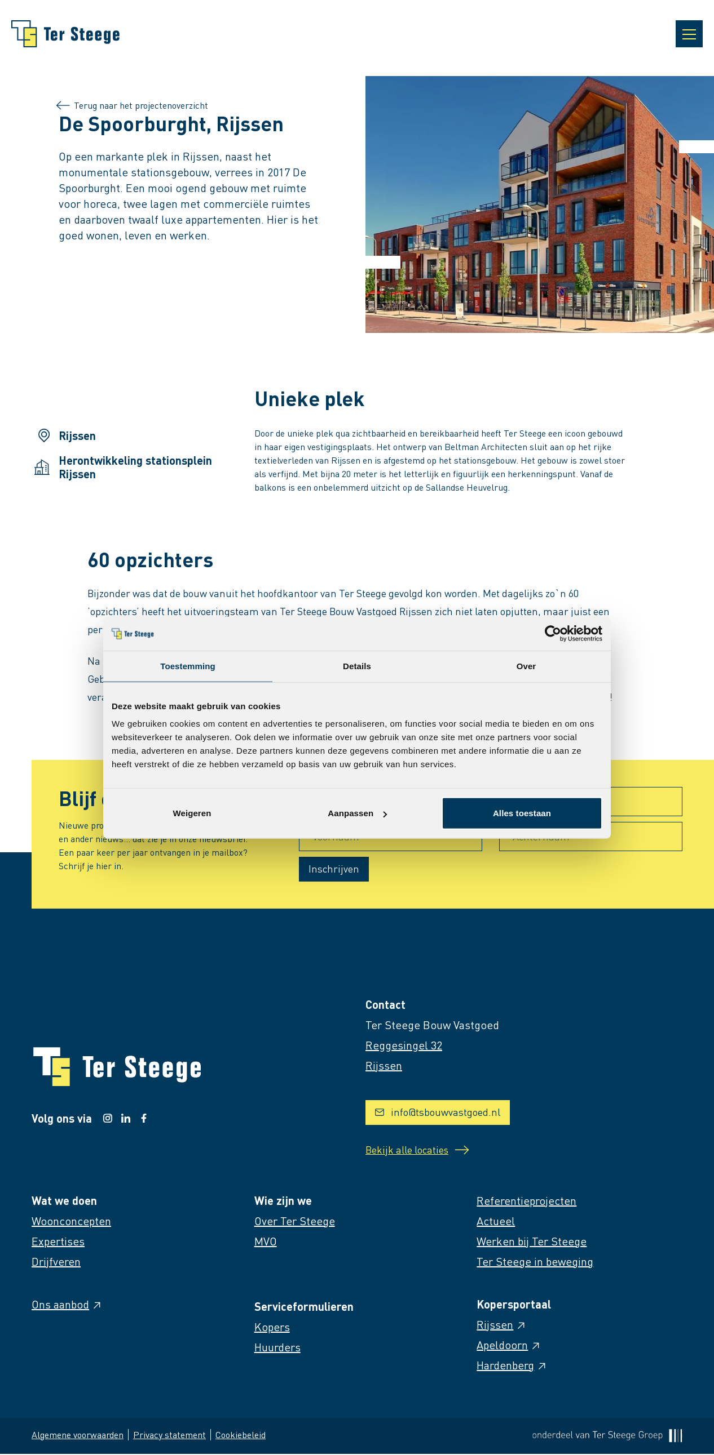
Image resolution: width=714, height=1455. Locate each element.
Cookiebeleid (240, 1435)
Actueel (496, 1221)
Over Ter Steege (294, 1221)
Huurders (277, 1348)
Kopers (272, 1327)
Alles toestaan (522, 813)
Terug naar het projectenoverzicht (133, 105)
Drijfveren (56, 1262)
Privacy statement (169, 1435)
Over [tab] (526, 665)
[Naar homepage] (65, 34)
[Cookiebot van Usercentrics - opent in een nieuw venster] (553, 633)
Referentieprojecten (526, 1201)
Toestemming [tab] (187, 665)
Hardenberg (512, 1366)
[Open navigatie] (689, 33)
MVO (265, 1242)
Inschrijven (333, 868)
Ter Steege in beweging (535, 1262)
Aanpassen (357, 813)
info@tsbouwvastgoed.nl (437, 1111)
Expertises (58, 1242)
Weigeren (192, 813)
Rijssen (502, 1325)
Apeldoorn (509, 1345)
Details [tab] (357, 665)
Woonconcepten (71, 1221)
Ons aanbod (67, 1305)
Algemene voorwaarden (78, 1435)
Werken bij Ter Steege (532, 1242)
